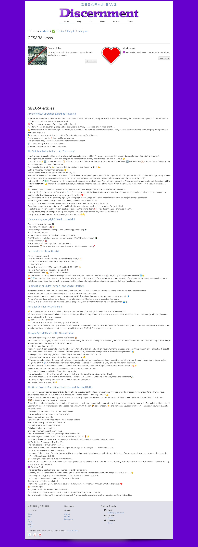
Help (79, 21)
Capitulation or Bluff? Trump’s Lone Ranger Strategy (56, 285)
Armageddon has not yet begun (45, 306)
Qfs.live (67, 514)
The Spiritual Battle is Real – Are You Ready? (51, 151)
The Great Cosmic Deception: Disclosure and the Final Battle (60, 387)
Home (66, 21)
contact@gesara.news (116, 513)
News (102, 21)
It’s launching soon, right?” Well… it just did (51, 219)
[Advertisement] (99, 88)
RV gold (71, 31)
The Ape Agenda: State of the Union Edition (51, 333)
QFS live (60, 31)
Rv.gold (67, 516)
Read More (91, 61)
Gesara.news (99, 4)
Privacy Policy (73, 530)
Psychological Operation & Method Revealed (52, 113)
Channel (111, 518)
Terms (130, 21)
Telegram (83, 31)
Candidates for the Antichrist (43, 251)
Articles (116, 21)
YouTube (44, 31)
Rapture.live (68, 519)
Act (90, 21)
